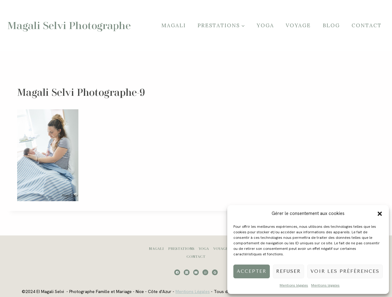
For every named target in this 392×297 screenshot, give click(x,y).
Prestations (181, 248)
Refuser (288, 271)
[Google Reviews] (215, 272)
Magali (173, 25)
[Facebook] (177, 272)
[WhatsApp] (205, 272)
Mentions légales (294, 285)
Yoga (265, 25)
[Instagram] (187, 272)
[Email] (196, 272)
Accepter (251, 271)
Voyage (298, 25)
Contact (367, 25)
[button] (380, 214)
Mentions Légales (192, 291)
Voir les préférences (345, 271)
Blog (331, 25)
